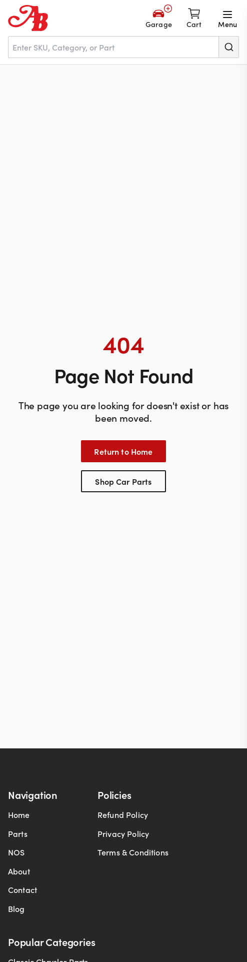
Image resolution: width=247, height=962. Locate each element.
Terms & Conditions (133, 851)
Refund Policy (123, 814)
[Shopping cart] (194, 18)
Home (19, 814)
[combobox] (123, 47)
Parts (18, 833)
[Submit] (228, 47)
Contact (22, 889)
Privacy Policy (123, 833)
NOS (16, 851)
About (19, 870)
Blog (16, 908)
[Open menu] (227, 18)
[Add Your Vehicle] (159, 18)
